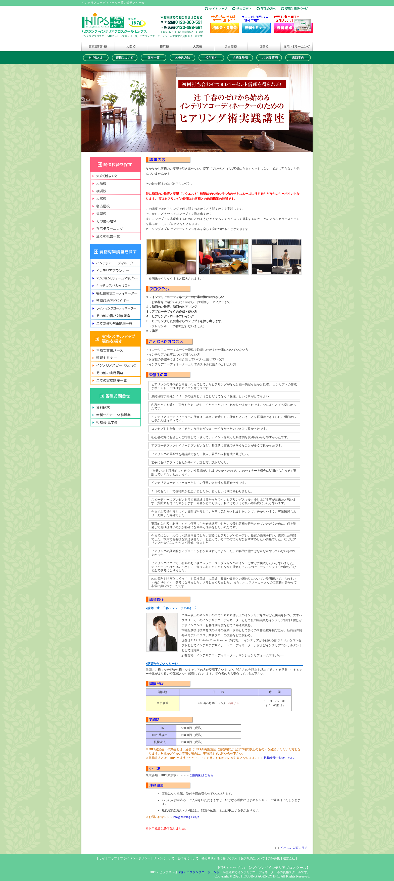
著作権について (188, 858)
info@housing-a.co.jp (186, 817)
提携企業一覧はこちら (279, 758)
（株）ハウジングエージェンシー (200, 872)
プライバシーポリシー (135, 858)
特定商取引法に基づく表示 (220, 858)
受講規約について (253, 858)
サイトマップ (108, 858)
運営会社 (289, 858)
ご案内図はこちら (201, 775)
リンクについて (163, 858)
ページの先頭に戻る (294, 848)
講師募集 (274, 858)
